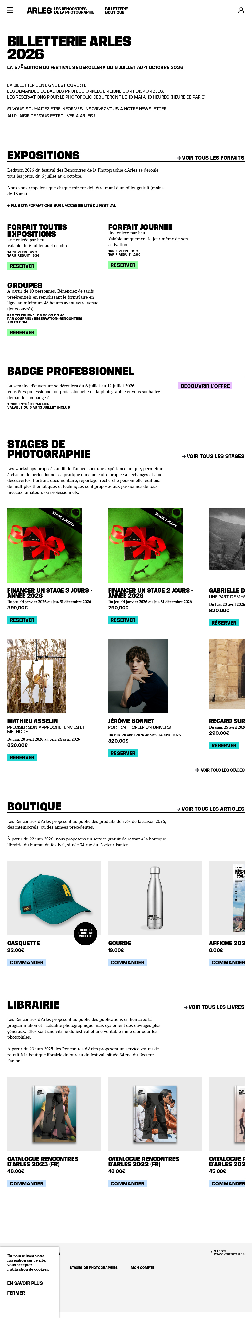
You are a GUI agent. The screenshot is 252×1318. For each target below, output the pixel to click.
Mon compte (142, 1267)
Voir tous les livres (214, 1006)
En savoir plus (25, 1283)
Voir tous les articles (211, 808)
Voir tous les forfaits (211, 157)
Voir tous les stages (213, 456)
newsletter (153, 109)
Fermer (16, 1293)
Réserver (22, 265)
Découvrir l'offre (205, 385)
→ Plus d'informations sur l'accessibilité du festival (61, 205)
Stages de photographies (94, 1267)
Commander (27, 962)
